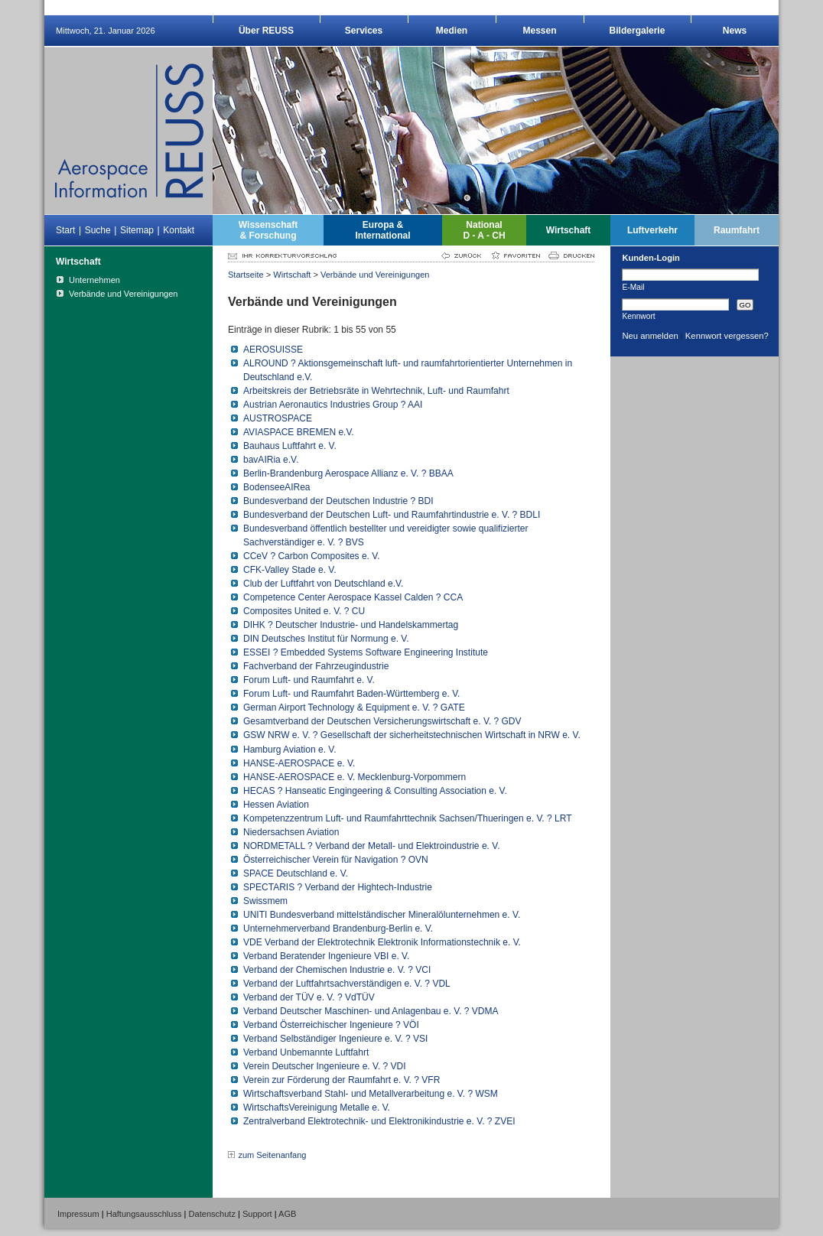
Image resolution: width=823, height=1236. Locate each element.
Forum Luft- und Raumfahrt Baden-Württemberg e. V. (351, 693)
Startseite (246, 274)
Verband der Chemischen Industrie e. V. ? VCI (337, 969)
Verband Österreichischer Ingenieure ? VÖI (331, 1025)
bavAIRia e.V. (270, 459)
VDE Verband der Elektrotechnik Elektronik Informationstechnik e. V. (382, 942)
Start (65, 230)
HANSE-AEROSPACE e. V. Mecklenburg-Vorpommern (354, 777)
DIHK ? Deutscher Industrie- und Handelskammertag (350, 625)
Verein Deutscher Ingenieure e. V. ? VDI (324, 1066)
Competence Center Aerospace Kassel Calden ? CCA (353, 597)
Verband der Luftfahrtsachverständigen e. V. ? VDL (347, 983)
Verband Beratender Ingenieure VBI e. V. (326, 956)
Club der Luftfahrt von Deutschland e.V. (323, 583)
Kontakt (178, 230)
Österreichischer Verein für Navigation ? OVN (335, 859)
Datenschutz (212, 1213)
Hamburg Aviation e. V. (290, 749)
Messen (539, 30)
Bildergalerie (637, 30)
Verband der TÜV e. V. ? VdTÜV (309, 997)
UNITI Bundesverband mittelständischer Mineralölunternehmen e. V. (381, 914)
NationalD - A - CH (484, 230)
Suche (98, 230)
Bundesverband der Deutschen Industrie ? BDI (338, 501)
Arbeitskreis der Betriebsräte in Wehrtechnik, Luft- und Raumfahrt (376, 390)
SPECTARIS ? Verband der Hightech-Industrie (337, 887)
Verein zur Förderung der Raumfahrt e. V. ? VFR (341, 1080)
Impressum (78, 1213)
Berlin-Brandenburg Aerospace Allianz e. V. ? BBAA (348, 473)
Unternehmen (94, 280)
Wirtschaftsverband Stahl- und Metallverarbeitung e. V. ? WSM (370, 1093)
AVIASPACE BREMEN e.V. (298, 432)
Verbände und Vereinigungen (375, 274)
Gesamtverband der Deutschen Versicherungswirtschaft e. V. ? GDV (382, 721)
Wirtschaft (568, 230)
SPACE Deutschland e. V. (295, 873)
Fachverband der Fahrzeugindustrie (316, 666)
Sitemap (137, 230)
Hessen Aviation (276, 804)
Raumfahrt (737, 230)
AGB (287, 1213)
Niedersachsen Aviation (291, 832)
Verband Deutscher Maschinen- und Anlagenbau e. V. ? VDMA (371, 1011)
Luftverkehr (652, 230)
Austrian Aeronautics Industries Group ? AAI (332, 404)
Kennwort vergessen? (727, 335)
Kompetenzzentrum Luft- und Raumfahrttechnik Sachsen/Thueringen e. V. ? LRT (407, 818)
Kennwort (638, 316)
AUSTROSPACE (277, 418)
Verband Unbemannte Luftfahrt (306, 1052)
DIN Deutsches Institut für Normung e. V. (326, 638)
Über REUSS (266, 30)
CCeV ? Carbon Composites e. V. (311, 556)
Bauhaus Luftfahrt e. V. (290, 446)
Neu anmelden (650, 335)
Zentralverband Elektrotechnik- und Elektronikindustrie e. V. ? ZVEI (379, 1121)
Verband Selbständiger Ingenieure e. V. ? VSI (335, 1038)
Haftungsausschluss (144, 1213)
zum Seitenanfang (272, 1155)
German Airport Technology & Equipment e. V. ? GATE (354, 707)
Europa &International (382, 230)
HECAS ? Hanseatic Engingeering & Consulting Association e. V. (375, 791)
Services (363, 30)
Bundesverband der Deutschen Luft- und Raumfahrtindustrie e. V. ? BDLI (391, 514)
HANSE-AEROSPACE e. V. (299, 763)
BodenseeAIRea (277, 487)
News (735, 30)
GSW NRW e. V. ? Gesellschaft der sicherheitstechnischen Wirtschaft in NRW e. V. (412, 735)
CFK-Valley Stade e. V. (290, 569)
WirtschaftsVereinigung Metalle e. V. (316, 1107)
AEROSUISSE (273, 349)
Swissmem (265, 901)
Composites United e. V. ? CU (304, 611)
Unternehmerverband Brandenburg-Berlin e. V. (338, 928)
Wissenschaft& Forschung (268, 230)
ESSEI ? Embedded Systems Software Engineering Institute (365, 652)
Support (257, 1213)
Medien (451, 30)
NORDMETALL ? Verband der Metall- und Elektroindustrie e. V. (371, 846)
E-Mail (633, 287)
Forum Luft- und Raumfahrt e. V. (309, 680)
